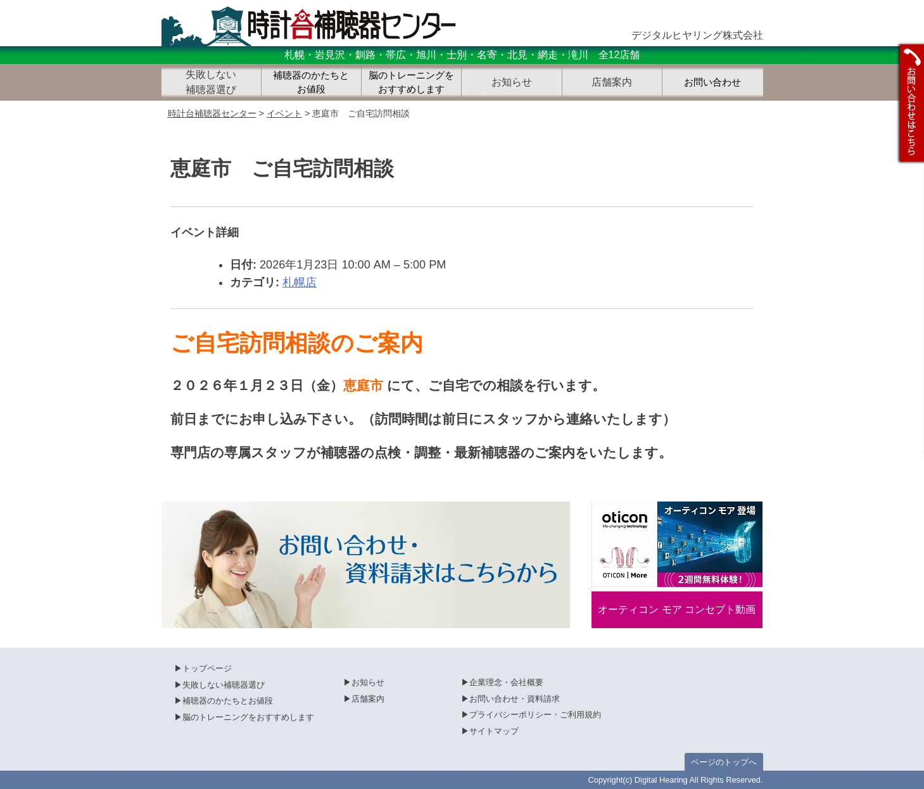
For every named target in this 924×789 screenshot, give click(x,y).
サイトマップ (494, 731)
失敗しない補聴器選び (223, 685)
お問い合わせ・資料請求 (514, 699)
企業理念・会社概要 (506, 682)
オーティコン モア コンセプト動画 (677, 609)
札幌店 (299, 282)
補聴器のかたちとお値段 (311, 82)
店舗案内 (367, 699)
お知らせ (367, 682)
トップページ (207, 668)
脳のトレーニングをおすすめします (411, 82)
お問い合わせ (712, 82)
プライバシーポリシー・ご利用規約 (535, 714)
